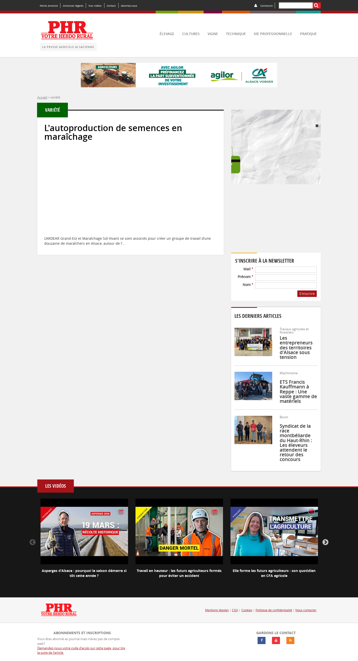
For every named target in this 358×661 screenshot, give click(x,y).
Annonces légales (73, 5)
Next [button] (325, 542)
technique (236, 33)
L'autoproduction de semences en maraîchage (113, 132)
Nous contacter (305, 610)
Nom (248, 284)
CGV (235, 610)
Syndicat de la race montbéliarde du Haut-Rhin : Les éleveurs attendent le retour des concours (296, 443)
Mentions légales (217, 610)
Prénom (245, 276)
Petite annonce (49, 5)
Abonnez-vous (129, 5)
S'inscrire (307, 293)
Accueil (42, 97)
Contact (111, 5)
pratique (308, 33)
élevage (167, 33)
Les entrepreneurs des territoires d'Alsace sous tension (296, 347)
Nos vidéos (95, 5)
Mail (248, 269)
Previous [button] (33, 542)
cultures (191, 33)
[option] (84, 542)
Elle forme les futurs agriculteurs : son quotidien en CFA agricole (274, 573)
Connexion (266, 5)
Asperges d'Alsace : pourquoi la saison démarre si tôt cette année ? (84, 573)
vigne (213, 33)
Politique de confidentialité (274, 610)
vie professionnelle (273, 33)
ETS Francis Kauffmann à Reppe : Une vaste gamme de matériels (298, 391)
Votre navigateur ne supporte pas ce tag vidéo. (276, 222)
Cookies (246, 610)
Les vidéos (55, 486)
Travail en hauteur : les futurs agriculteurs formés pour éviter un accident (179, 573)
